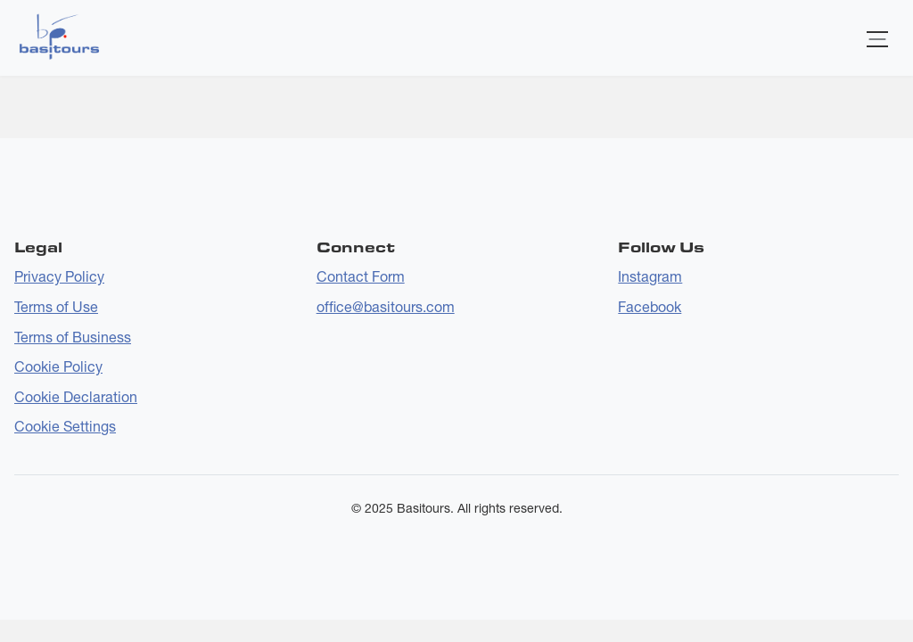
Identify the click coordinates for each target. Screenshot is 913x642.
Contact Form (361, 276)
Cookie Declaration (75, 397)
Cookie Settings (65, 426)
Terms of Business (72, 337)
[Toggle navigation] (877, 37)
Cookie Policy (58, 366)
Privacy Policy (59, 276)
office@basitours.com (386, 307)
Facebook (649, 307)
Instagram (650, 276)
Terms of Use (56, 307)
